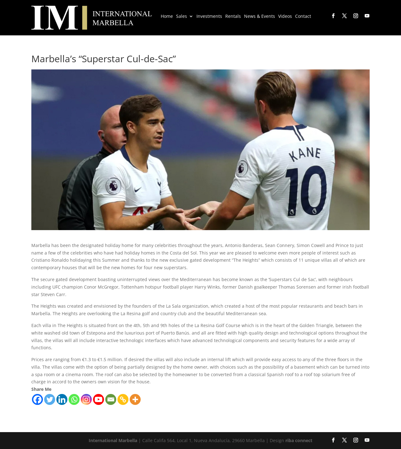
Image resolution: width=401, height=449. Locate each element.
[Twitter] (49, 399)
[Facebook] (37, 399)
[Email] (110, 399)
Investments (209, 16)
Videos (285, 16)
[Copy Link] (122, 399)
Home (167, 16)
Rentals (233, 16)
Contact (303, 16)
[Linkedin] (61, 399)
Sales (181, 16)
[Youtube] (98, 399)
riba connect (298, 440)
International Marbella (113, 440)
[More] (135, 399)
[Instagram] (86, 399)
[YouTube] (366, 16)
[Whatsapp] (74, 399)
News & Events (259, 16)
